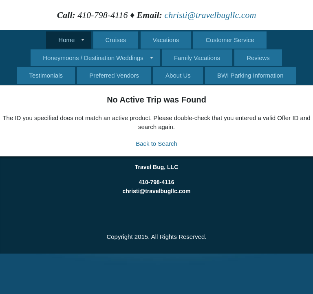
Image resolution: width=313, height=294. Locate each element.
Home (66, 39)
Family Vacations (197, 57)
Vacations (166, 39)
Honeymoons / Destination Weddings (93, 57)
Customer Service (229, 39)
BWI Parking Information (250, 75)
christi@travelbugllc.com (210, 15)
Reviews (258, 57)
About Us (178, 75)
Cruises (116, 39)
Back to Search (156, 143)
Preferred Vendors (114, 75)
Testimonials (46, 75)
